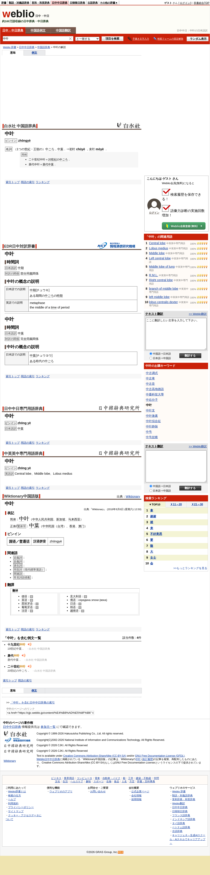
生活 (65, 781)
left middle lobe (159, 297)
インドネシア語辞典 (183, 819)
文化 (57, 781)
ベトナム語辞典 (181, 827)
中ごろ (49, 149)
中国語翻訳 (63, 30)
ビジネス (56, 778)
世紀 (27, 149)
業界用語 (69, 778)
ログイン (185, 2)
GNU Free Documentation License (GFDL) (160, 755)
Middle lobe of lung (162, 266)
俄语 (73, 600)
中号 (149, 431)
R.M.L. (153, 275)
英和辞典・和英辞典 (183, 799)
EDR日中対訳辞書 (19, 246)
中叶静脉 (152, 426)
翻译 (15, 590)
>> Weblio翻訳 (198, 314)
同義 (30, 273)
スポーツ (98, 781)
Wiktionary (133, 496)
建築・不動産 (143, 778)
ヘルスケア (76, 781)
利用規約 (13, 803)
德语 (24, 596)
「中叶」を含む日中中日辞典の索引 (32, 702)
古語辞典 (92, 2)
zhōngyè (24, 140)
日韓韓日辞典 (77, 2)
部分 (24, 273)
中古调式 (152, 373)
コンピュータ (84, 778)
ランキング (43, 182)
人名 (124, 781)
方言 (132, 781)
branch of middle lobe (163, 288)
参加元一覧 (48, 726)
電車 (97, 778)
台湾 (60, 526)
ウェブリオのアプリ (60, 791)
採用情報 (136, 799)
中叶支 (150, 410)
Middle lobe (157, 253)
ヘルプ (12, 799)
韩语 (73, 607)
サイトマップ (16, 811)
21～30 (197, 504)
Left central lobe (160, 258)
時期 (60, 295)
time (54, 307)
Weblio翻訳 (178, 803)
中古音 (150, 383)
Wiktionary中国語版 (21, 496)
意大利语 (75, 596)
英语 (24, 600)
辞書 (3, 2)
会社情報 (136, 795)
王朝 (36, 149)
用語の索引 (28, 182)
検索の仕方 (14, 795)
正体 (13, 526)
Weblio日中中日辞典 (48, 759)
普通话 (24, 541)
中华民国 (48, 526)
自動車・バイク (111, 778)
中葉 (60, 149)
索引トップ (13, 182)
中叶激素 (152, 415)
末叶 (92, 149)
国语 (12, 541)
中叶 (138, 759)
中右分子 (152, 399)
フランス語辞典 (181, 815)
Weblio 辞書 (9, 47)
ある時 (34, 361)
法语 (24, 610)
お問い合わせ (98, 791)
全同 (27, 339)
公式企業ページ (140, 791)
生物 (108, 781)
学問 (156, 778)
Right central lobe (161, 280)
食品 (116, 781)
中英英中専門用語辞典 (23, 453)
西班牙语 (27, 603)
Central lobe (157, 243)
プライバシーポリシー (21, 807)
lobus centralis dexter (163, 302)
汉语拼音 (39, 541)
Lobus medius (158, 248)
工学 (130, 778)
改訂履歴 (147, 759)
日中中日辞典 (59, 2)
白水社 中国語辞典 (20, 126)
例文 (34, 52)
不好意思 (156, 534)
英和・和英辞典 (41, 2)
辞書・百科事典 (146, 781)
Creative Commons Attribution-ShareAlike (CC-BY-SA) (94, 755)
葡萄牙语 (27, 607)
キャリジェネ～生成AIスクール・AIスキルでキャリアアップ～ (187, 839)
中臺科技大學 (155, 394)
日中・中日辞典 (12, 30)
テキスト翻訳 (154, 314)
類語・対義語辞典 (19, 2)
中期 (21, 268)
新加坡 (60, 519)
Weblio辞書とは (17, 791)
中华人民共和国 (42, 519)
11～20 (176, 504)
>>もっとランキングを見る (190, 568)
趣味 (88, 781)
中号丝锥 (152, 437)
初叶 (72, 149)
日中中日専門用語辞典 (23, 409)
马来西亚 (74, 519)
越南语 (74, 610)
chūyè (80, 149)
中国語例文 (38, 30)
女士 (153, 557)
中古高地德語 (155, 389)
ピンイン (10, 423)
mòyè (100, 149)
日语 (73, 603)
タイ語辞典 (178, 823)
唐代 (45, 164)
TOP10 (154, 504)
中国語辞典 (43, 47)
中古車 (150, 378)
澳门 (81, 526)
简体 (13, 519)
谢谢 (153, 516)
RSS (120, 852)
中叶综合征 (153, 421)
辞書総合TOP (201, 2)
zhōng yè (24, 423)
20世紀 (52, 159)
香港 (72, 526)
